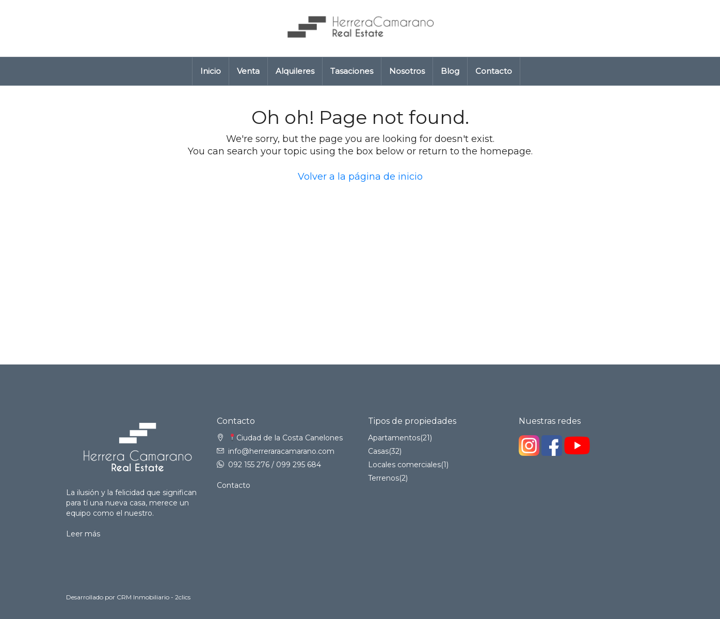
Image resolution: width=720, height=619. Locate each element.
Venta (248, 71)
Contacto (493, 71)
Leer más (83, 533)
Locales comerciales (404, 464)
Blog (450, 71)
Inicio (210, 71)
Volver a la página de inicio (360, 176)
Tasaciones (351, 71)
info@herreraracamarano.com (281, 451)
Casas (378, 451)
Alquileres (295, 71)
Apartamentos (394, 437)
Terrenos (383, 478)
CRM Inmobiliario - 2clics (153, 597)
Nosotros (407, 71)
